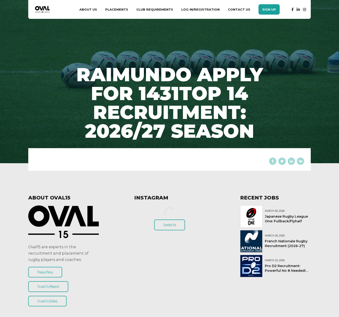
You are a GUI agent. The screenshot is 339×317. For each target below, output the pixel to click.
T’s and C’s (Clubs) (47, 301)
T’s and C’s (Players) (48, 286)
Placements (116, 9)
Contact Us (239, 9)
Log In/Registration (200, 9)
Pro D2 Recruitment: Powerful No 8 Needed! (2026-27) (285, 270)
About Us (88, 9)
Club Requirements (154, 9)
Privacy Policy (45, 272)
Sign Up (269, 9)
